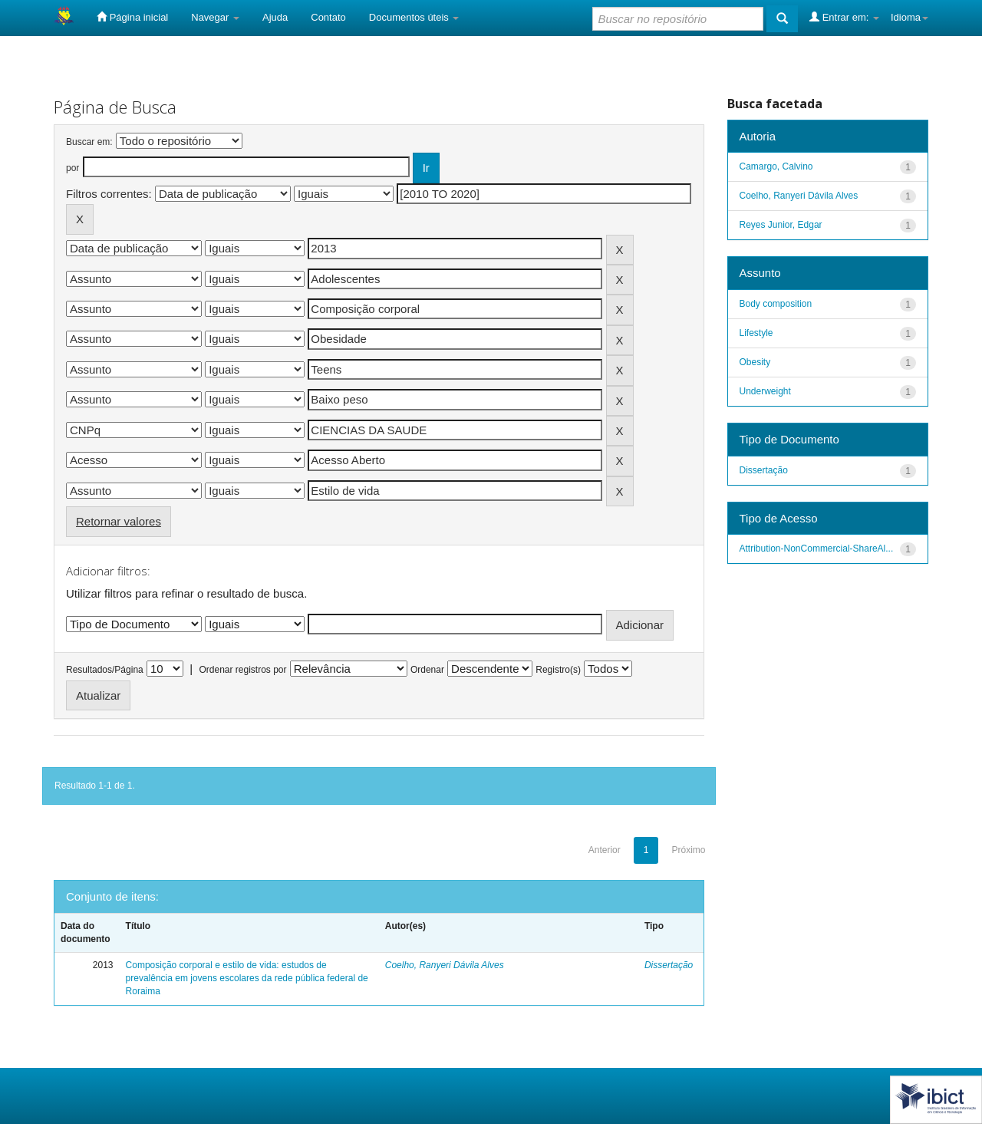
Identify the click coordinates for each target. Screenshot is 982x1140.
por (72, 168)
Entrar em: (844, 17)
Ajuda (275, 17)
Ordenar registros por (242, 669)
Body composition (776, 303)
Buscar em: (89, 142)
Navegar (215, 17)
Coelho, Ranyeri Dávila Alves (444, 965)
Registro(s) (558, 669)
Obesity (755, 362)
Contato (328, 17)
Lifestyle (756, 333)
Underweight (765, 391)
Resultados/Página (104, 669)
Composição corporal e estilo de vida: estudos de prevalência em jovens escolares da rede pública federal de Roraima (247, 978)
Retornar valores (118, 521)
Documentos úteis (414, 17)
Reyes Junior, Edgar (781, 224)
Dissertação (668, 965)
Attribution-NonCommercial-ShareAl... (817, 548)
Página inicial (132, 17)
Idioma (909, 17)
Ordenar (427, 669)
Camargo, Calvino (776, 166)
